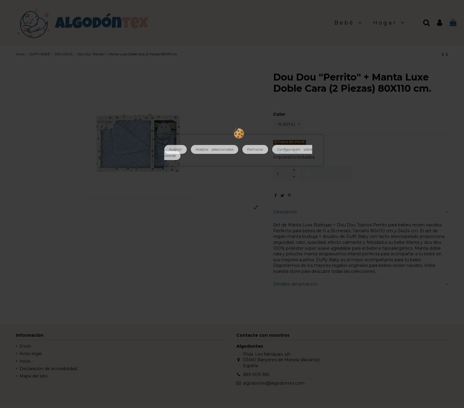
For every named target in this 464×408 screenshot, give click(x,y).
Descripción (360, 213)
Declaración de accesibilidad (48, 369)
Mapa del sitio (34, 377)
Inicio (25, 362)
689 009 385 (256, 375)
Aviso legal (30, 354)
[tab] (360, 213)
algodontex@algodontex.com (273, 384)
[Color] (290, 125)
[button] (348, 23)
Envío (25, 347)
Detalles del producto (360, 285)
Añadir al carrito (326, 175)
